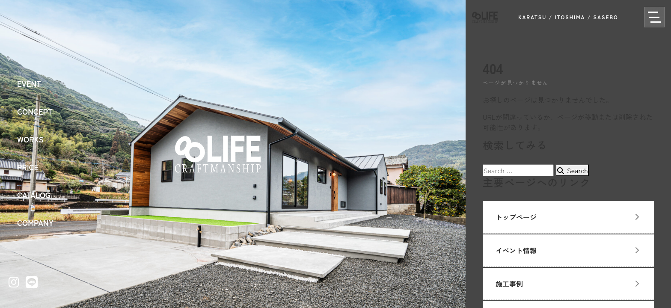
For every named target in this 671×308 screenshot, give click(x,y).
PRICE (28, 166)
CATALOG (33, 194)
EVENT (29, 83)
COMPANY (35, 222)
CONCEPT (35, 111)
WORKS (30, 139)
